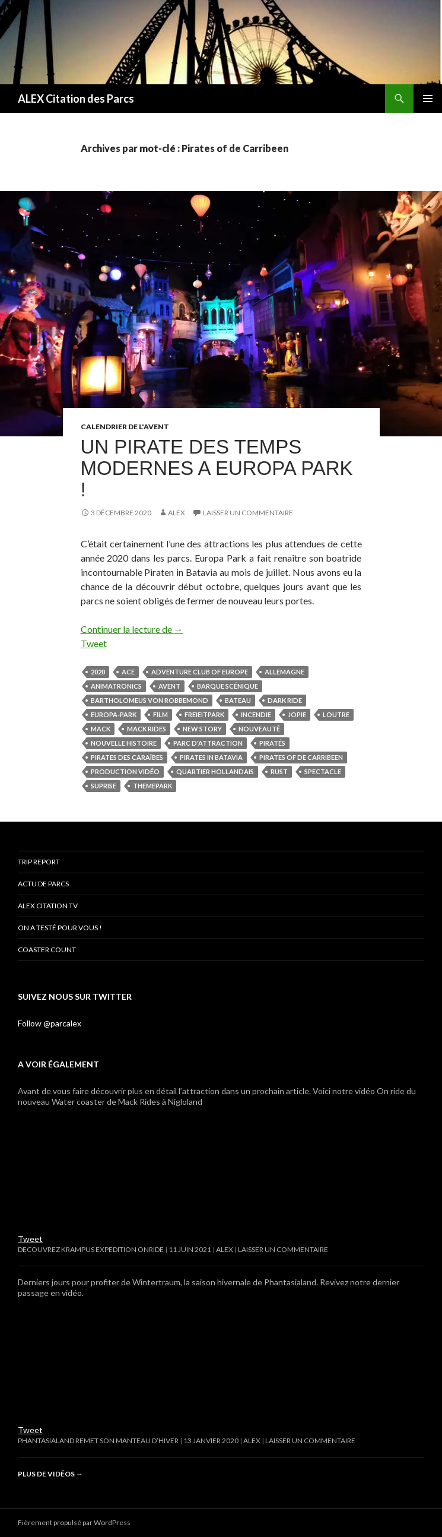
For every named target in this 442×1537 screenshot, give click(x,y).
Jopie (297, 714)
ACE (128, 672)
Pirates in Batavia (211, 757)
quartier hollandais (215, 771)
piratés (272, 743)
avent (169, 686)
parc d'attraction (208, 743)
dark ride (285, 700)
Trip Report (39, 861)
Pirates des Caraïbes (127, 757)
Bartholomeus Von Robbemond (149, 700)
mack (100, 729)
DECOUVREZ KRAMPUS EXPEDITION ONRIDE (91, 1249)
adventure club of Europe (199, 672)
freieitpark (204, 714)
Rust (279, 771)
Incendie (256, 714)
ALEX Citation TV (48, 905)
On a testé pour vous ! (60, 927)
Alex (176, 512)
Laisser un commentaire (248, 512)
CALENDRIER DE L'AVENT (125, 426)
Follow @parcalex (49, 1023)
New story (202, 729)
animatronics (116, 686)
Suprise (103, 786)
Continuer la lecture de (132, 629)
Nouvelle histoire (124, 743)
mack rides (146, 729)
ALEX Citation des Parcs (76, 98)
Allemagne (284, 672)
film (160, 714)
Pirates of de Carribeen (301, 757)
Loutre (336, 714)
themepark (152, 786)
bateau (238, 700)
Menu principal (428, 98)
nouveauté (259, 729)
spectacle (322, 771)
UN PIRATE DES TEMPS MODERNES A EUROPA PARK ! (217, 468)
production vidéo (125, 771)
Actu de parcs (43, 883)
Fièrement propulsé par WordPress (74, 1522)
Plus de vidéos (50, 1473)
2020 (98, 672)
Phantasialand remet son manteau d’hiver (98, 1440)
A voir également (58, 1064)
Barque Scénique (227, 686)
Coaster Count (47, 949)
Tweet (94, 643)
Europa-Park (113, 714)
